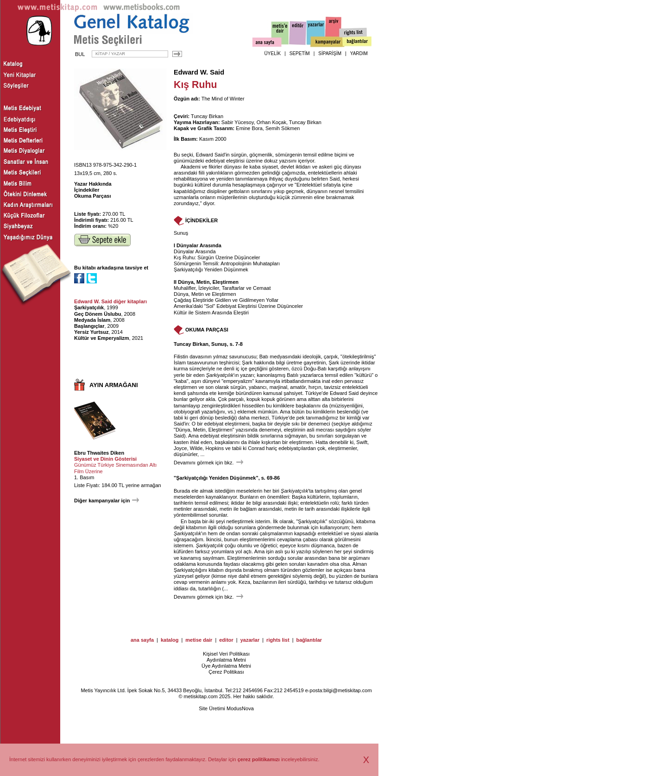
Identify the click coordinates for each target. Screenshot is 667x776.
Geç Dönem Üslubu (97, 314)
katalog (170, 640)
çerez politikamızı (259, 759)
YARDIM (359, 53)
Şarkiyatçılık (89, 307)
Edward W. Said (199, 72)
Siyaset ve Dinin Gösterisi (105, 459)
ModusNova (240, 708)
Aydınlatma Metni (226, 660)
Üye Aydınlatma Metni (226, 666)
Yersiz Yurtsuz (91, 332)
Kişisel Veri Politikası (226, 654)
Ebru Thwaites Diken (99, 453)
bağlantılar (309, 640)
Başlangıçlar (89, 326)
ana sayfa (142, 640)
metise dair (198, 640)
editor (226, 640)
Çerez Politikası (226, 672)
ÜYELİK (272, 53)
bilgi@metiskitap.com (347, 690)
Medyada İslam (92, 320)
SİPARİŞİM (329, 53)
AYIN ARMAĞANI (113, 385)
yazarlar (250, 640)
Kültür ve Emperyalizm (101, 338)
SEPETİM (299, 53)
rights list (277, 640)
